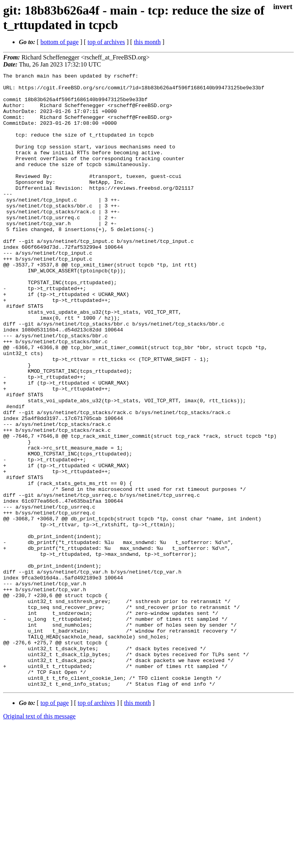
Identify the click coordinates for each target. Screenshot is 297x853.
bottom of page (60, 42)
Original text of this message (39, 839)
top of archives (106, 42)
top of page (55, 825)
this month (147, 42)
